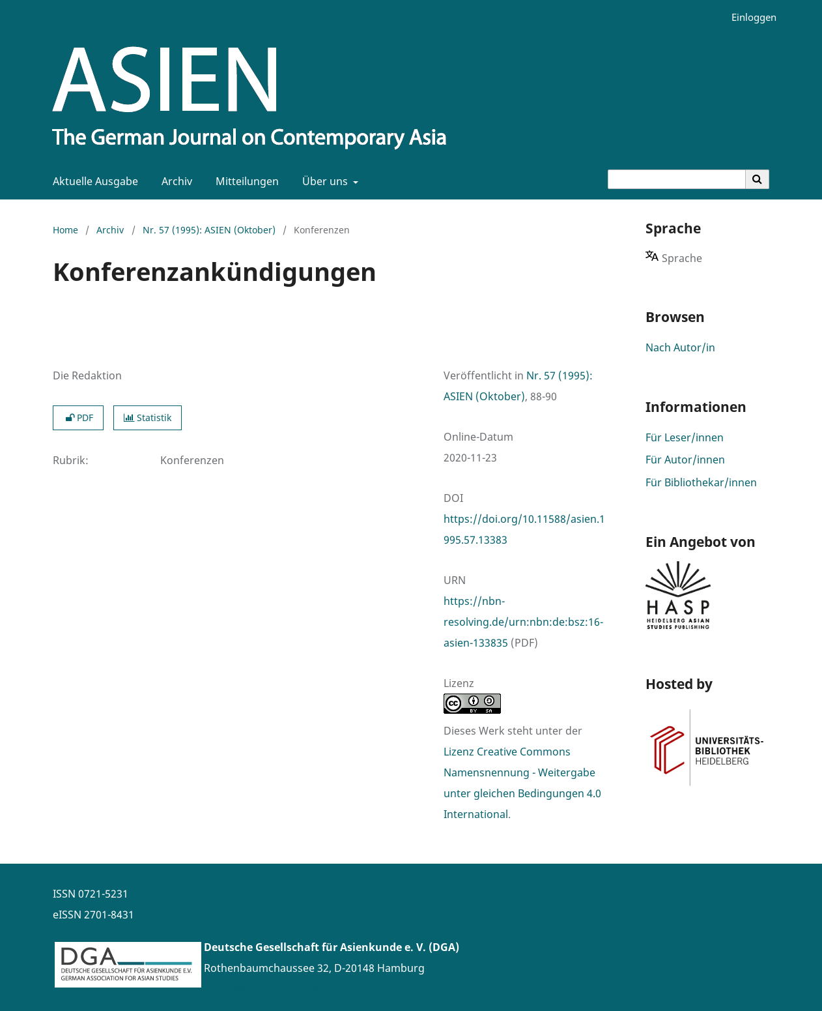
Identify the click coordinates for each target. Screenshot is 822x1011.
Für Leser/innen (684, 437)
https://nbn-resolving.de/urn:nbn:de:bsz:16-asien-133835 (523, 622)
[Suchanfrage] (677, 179)
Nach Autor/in (680, 347)
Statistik (147, 417)
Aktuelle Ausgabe (93, 181)
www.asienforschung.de (264, 989)
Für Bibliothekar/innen (701, 482)
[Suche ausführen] (757, 179)
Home (65, 230)
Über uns (323, 181)
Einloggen (749, 17)
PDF (78, 417)
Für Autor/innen (685, 459)
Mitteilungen (244, 181)
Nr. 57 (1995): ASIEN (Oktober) (209, 230)
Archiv (174, 181)
